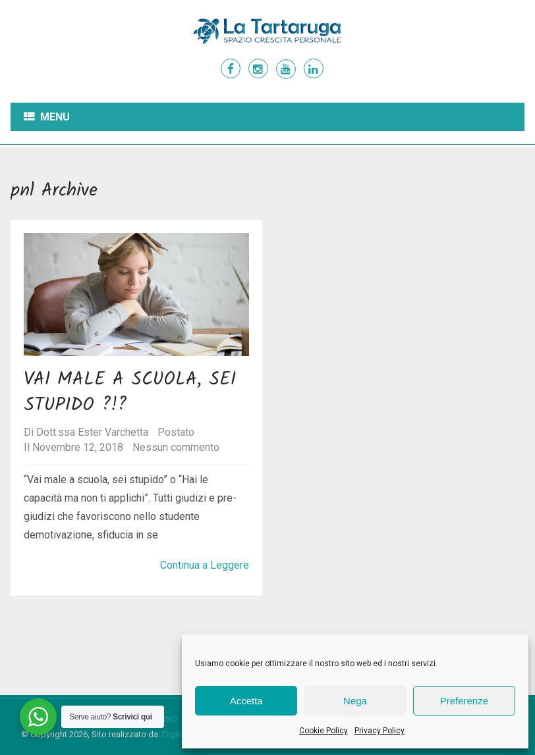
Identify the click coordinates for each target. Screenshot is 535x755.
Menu (55, 117)
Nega (355, 700)
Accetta (246, 700)
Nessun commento (175, 447)
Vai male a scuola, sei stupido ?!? (130, 392)
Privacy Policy (379, 730)
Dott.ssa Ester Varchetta (92, 432)
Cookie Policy (323, 730)
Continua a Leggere (204, 565)
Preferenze (464, 700)
